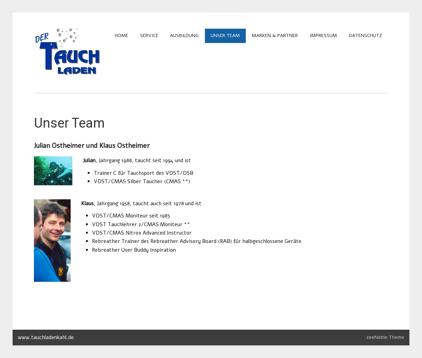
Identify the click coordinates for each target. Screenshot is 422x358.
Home (121, 35)
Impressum (323, 35)
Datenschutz (365, 35)
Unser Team (225, 35)
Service (149, 35)
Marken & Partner (275, 35)
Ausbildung (184, 35)
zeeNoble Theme (385, 337)
